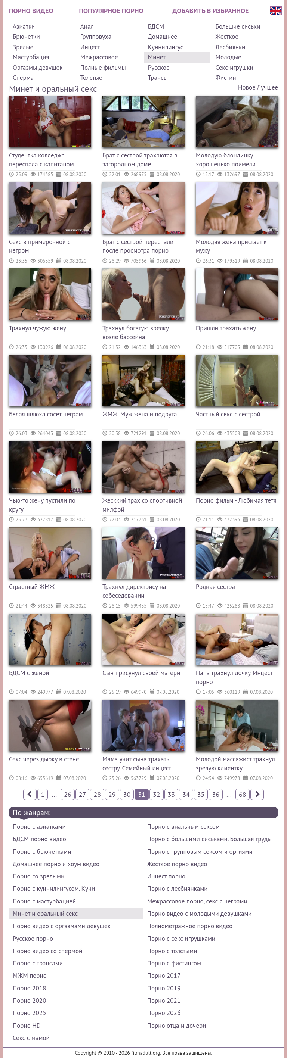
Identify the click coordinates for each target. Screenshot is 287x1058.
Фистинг (227, 78)
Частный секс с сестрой (228, 414)
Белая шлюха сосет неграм (46, 414)
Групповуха (95, 36)
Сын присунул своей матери (141, 673)
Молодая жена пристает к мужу (231, 246)
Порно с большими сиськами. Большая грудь (209, 839)
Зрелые (23, 47)
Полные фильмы (103, 67)
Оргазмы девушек (37, 67)
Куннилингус (165, 47)
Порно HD (27, 1025)
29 (112, 794)
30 (127, 794)
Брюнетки (26, 36)
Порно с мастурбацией (44, 901)
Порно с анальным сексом (183, 827)
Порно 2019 (163, 988)
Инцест (90, 47)
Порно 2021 (163, 1000)
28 (97, 794)
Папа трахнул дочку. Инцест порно (234, 677)
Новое (247, 87)
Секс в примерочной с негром (40, 246)
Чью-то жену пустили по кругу (42, 505)
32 (156, 794)
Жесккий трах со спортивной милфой (142, 505)
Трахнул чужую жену (37, 328)
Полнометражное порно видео (189, 926)
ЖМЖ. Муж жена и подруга (139, 414)
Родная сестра (215, 587)
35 (201, 794)
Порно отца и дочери (176, 1025)
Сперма (23, 78)
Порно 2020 (29, 1000)
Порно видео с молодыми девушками (199, 913)
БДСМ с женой (29, 673)
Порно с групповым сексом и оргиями (200, 852)
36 (215, 794)
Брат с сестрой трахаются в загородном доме (139, 159)
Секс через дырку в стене (44, 759)
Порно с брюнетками (42, 852)
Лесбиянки (231, 47)
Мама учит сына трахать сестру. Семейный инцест (136, 763)
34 (186, 794)
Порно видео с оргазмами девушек (62, 926)
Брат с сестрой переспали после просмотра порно (137, 246)
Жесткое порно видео (177, 864)
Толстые (91, 78)
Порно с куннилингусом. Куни (54, 888)
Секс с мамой (31, 1038)
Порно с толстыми (172, 951)
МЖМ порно (30, 975)
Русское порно (33, 938)
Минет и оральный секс (45, 913)
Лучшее (267, 87)
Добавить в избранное (211, 10)
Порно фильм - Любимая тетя (236, 500)
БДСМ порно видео (39, 839)
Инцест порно (166, 876)
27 (82, 794)
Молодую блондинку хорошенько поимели (226, 159)
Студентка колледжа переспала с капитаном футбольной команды (41, 160)
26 (67, 794)
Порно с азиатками (39, 827)
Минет (157, 57)
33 (171, 794)
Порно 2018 (29, 988)
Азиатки (24, 26)
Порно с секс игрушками (181, 938)
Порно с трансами (38, 963)
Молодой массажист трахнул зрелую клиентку (235, 763)
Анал (87, 26)
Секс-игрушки (234, 67)
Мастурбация (31, 57)
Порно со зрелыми (38, 876)
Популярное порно (111, 10)
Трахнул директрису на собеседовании (134, 591)
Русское (159, 67)
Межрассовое (99, 57)
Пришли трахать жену (226, 328)
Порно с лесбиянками (177, 888)
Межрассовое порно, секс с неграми (197, 901)
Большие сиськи (238, 26)
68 (242, 794)
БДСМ (156, 26)
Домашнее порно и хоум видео (56, 864)
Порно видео (31, 10)
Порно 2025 (29, 1013)
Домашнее (162, 36)
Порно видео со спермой (47, 951)
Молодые (228, 57)
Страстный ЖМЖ (32, 587)
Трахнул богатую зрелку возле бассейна (135, 332)
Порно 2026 (163, 1013)
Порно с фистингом (174, 963)
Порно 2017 (163, 975)
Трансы (158, 78)
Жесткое (227, 36)
